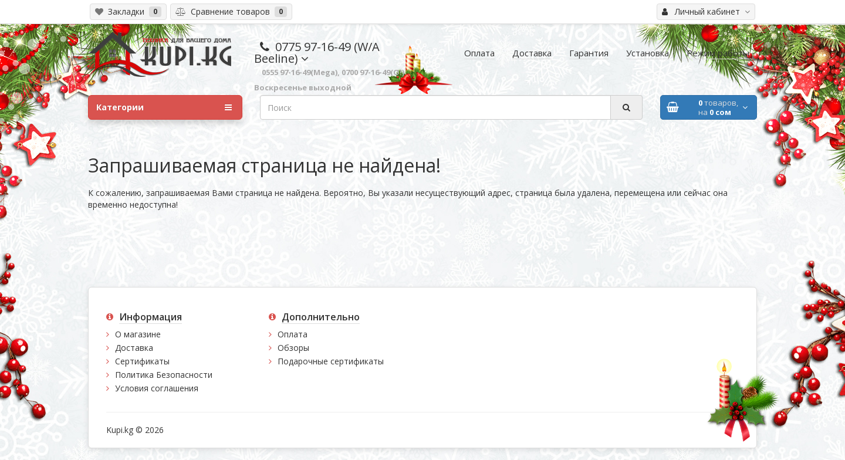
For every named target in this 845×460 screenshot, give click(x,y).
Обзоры (293, 347)
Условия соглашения (156, 388)
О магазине (138, 334)
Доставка (134, 347)
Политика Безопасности (163, 374)
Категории (164, 107)
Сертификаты (142, 361)
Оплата (292, 334)
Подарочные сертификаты (331, 361)
